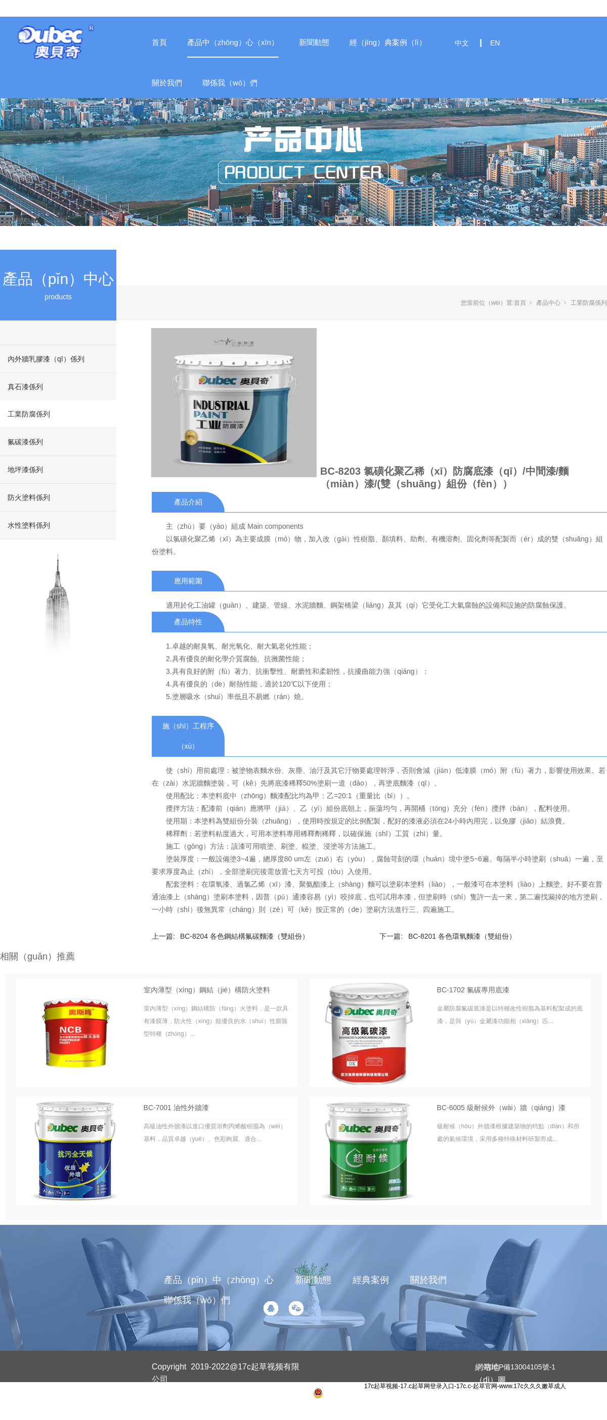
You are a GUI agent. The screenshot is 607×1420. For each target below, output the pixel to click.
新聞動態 (314, 42)
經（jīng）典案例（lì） (388, 42)
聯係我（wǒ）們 (229, 82)
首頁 (159, 42)
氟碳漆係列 (25, 442)
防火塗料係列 (29, 497)
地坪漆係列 (25, 470)
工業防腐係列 (29, 414)
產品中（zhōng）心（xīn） (233, 42)
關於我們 (167, 82)
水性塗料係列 (29, 525)
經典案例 (371, 1280)
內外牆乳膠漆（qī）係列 (46, 359)
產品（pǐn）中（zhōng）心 (219, 1280)
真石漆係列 (25, 387)
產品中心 (548, 302)
